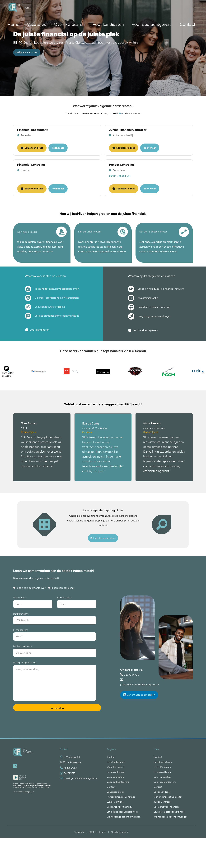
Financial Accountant (32, 133)
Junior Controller (115, 816)
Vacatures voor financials (119, 821)
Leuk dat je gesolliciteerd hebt (122, 827)
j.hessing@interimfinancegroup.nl (142, 695)
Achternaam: (65, 611)
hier (124, 117)
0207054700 (132, 686)
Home (87, 8)
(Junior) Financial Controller (121, 811)
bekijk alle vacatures (27, 55)
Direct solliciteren (116, 775)
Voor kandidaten (140, 8)
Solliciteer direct (32, 151)
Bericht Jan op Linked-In (141, 706)
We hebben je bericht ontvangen (123, 832)
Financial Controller (31, 168)
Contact (188, 8)
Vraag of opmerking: (26, 676)
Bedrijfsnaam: (22, 627)
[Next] (197, 380)
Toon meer (58, 151)
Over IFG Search (118, 8)
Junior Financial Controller (127, 133)
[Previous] (9, 380)
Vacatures (100, 8)
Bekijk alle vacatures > (103, 547)
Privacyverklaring (115, 785)
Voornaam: (20, 611)
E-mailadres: (21, 643)
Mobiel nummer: (24, 659)
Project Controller (121, 168)
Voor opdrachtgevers (165, 8)
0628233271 (70, 786)
